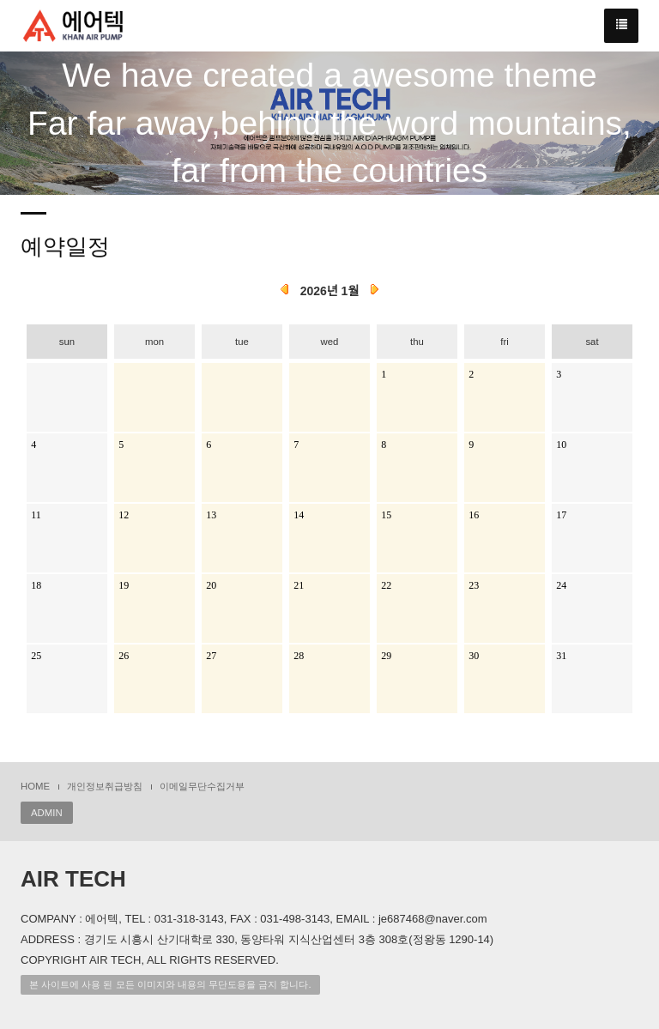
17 (561, 515)
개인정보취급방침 (104, 786)
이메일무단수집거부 (202, 786)
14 (298, 515)
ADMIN (47, 813)
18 (36, 585)
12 (123, 515)
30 (474, 656)
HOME (35, 786)
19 (123, 585)
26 (123, 656)
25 (36, 656)
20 (211, 585)
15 (386, 515)
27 (211, 656)
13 (211, 515)
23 (474, 585)
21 (298, 585)
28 (298, 656)
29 (386, 656)
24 (561, 585)
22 (386, 585)
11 (36, 515)
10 (561, 445)
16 (474, 515)
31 (561, 656)
